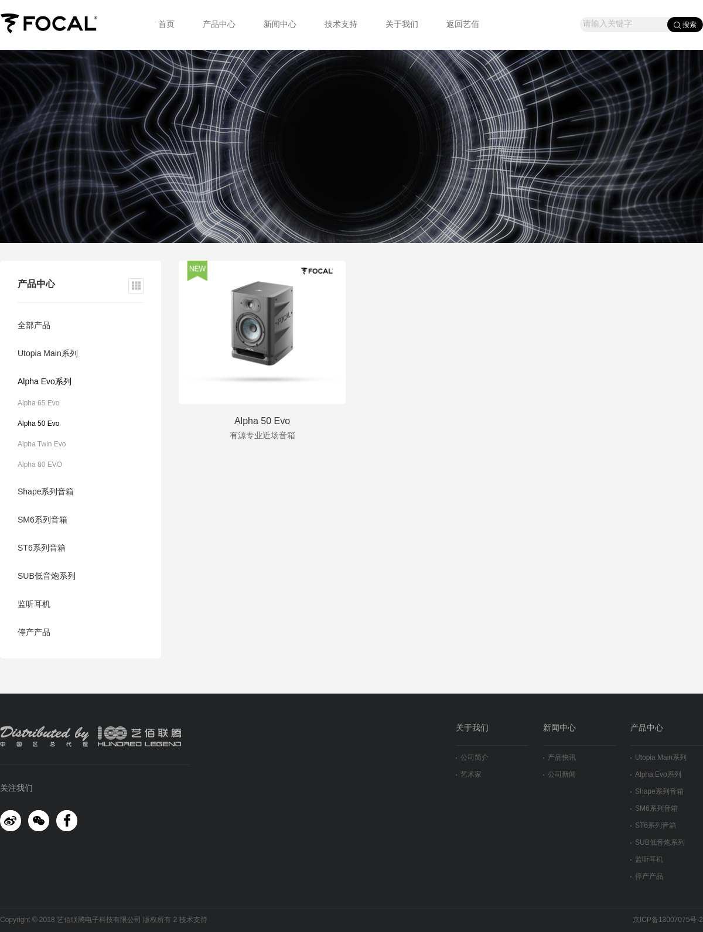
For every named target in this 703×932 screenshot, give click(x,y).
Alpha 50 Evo (38, 424)
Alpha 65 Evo (38, 403)
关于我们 (401, 25)
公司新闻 (559, 775)
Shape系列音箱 (46, 492)
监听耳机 (34, 604)
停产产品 (34, 633)
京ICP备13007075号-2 (668, 920)
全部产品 (34, 326)
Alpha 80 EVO (40, 465)
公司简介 (472, 758)
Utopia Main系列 (48, 354)
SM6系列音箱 (42, 520)
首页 (166, 25)
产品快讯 (559, 758)
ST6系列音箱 (42, 548)
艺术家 (469, 775)
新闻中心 (280, 25)
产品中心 (219, 25)
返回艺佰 (462, 25)
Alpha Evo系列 (44, 382)
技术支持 (341, 25)
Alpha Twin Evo (42, 444)
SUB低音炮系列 (47, 576)
